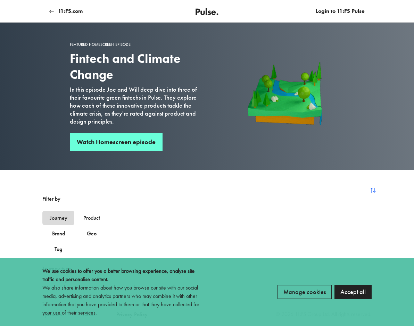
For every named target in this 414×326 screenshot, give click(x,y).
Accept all (353, 292)
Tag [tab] (58, 249)
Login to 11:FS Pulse (340, 11)
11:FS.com (66, 11)
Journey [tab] (58, 217)
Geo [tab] (92, 233)
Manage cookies (304, 292)
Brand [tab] (58, 233)
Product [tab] (91, 217)
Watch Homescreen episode (116, 142)
